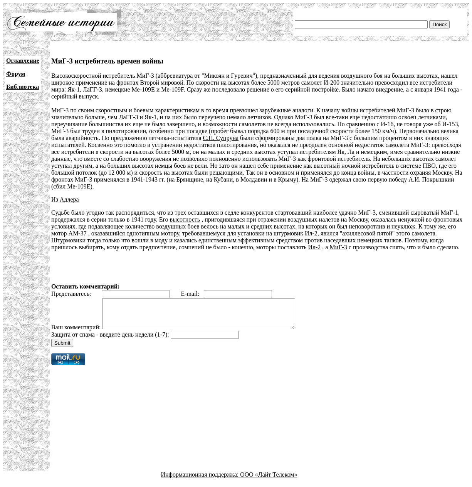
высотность (185, 219)
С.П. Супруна (221, 138)
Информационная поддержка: (200, 480)
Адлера (69, 199)
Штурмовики (68, 240)
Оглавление (22, 60)
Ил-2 (314, 247)
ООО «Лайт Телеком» (268, 480)
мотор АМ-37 (69, 233)
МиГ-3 (338, 247)
